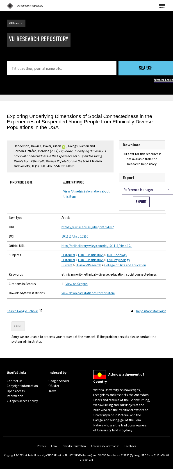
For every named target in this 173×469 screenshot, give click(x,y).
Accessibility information (105, 446)
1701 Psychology (118, 260)
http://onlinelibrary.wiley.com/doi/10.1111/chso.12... (96, 246)
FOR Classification (91, 255)
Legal (54, 446)
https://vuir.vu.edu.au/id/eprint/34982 (87, 227)
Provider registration (74, 446)
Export (128, 178)
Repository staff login (151, 311)
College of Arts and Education (125, 265)
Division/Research (88, 265)
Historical (68, 255)
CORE (18, 326)
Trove (52, 391)
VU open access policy (22, 401)
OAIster (53, 386)
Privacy (41, 446)
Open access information (16, 394)
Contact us (14, 381)
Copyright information (22, 386)
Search (146, 68)
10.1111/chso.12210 (74, 236)
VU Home (14, 23)
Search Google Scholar (22, 311)
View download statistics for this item (88, 293)
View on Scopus (77, 284)
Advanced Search (163, 80)
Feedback (130, 446)
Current (67, 265)
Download (132, 145)
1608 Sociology (117, 255)
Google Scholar (58, 381)
